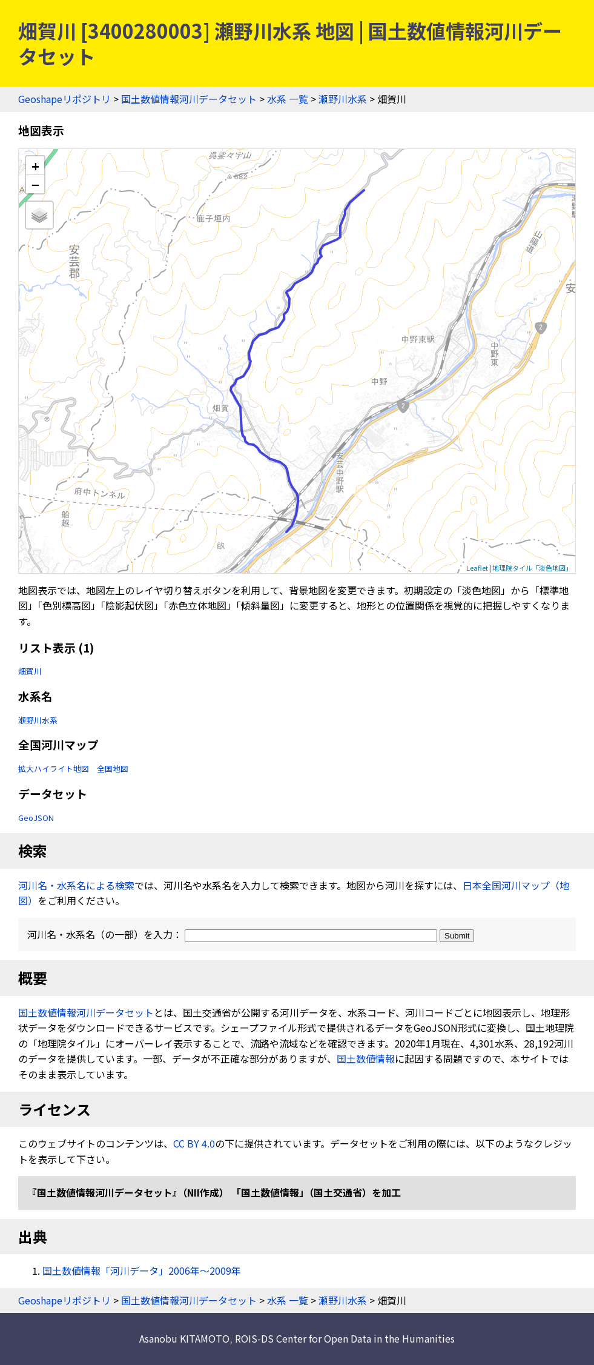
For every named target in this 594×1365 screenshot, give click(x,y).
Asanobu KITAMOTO (184, 1338)
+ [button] (35, 165)
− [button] (35, 184)
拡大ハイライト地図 (53, 768)
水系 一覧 (287, 98)
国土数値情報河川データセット (189, 98)
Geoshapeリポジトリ (64, 98)
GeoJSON (36, 817)
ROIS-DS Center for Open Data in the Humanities (345, 1338)
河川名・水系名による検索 (76, 885)
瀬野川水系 (342, 98)
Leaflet (477, 568)
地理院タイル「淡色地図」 (532, 568)
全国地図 (112, 768)
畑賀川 (30, 671)
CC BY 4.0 (194, 1143)
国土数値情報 (366, 1058)
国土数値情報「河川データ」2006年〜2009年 (141, 1270)
